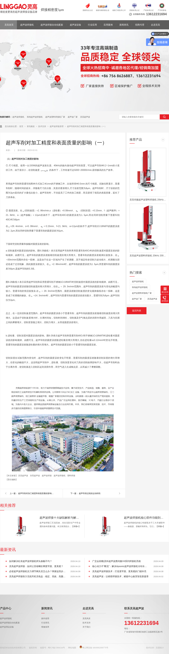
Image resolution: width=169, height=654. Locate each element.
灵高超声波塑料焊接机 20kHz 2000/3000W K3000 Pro (148, 255)
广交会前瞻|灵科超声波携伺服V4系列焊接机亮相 (116, 561)
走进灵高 (155, 25)
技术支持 (42, 126)
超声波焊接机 (27, 25)
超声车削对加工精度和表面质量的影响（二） (36, 493)
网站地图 (72, 648)
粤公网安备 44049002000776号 (93, 648)
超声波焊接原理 (57, 126)
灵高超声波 (85, 117)
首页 (21, 126)
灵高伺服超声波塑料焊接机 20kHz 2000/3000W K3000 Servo (148, 199)
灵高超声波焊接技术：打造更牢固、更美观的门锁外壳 (119, 571)
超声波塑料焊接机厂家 (55, 117)
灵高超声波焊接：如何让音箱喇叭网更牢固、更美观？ (36, 566)
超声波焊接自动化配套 (52, 25)
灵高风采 (86, 618)
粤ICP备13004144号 (56, 648)
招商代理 (139, 25)
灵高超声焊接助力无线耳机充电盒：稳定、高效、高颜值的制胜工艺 (37, 576)
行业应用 (92, 25)
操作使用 (45, 618)
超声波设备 (75, 25)
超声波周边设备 (7, 627)
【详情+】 (75, 526)
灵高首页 (9, 25)
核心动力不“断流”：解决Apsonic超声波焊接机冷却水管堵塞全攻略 (120, 566)
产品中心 (5, 608)
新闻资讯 (123, 25)
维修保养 (45, 627)
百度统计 (160, 648)
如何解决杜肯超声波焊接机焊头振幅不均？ (30, 561)
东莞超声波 (35, 475)
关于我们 (86, 627)
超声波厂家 (73, 117)
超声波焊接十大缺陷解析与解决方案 (60, 517)
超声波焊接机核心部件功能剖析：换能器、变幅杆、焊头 (144, 517)
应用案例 (108, 25)
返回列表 (136, 310)
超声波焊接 (47, 475)
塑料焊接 (71, 475)
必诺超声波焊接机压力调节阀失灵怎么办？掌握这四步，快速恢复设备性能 (37, 571)
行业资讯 (45, 623)
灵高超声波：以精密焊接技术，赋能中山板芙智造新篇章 (120, 576)
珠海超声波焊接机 (35, 117)
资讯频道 (31, 126)
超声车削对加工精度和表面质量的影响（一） (86, 126)
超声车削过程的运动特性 (90, 493)
